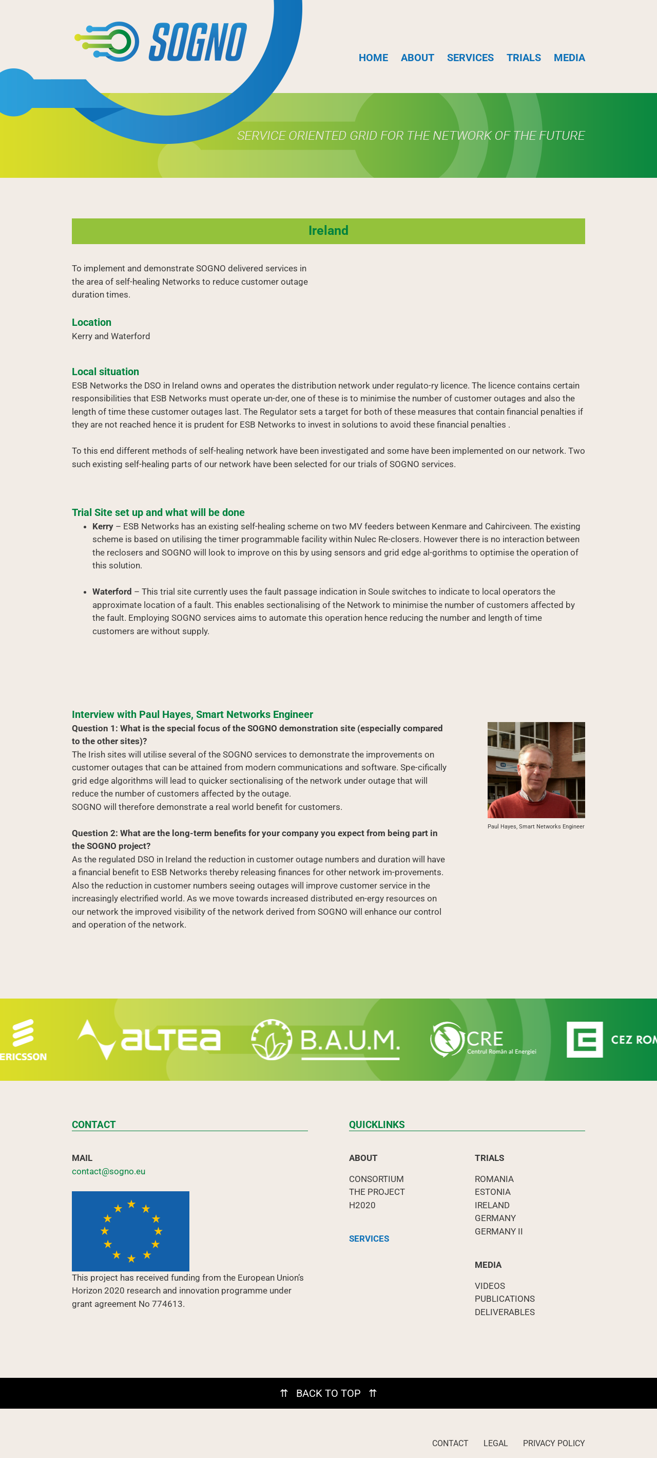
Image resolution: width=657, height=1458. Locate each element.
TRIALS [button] (524, 57)
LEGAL (496, 1443)
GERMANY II (499, 1231)
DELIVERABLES (505, 1312)
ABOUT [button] (417, 57)
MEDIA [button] (569, 57)
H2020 (362, 1205)
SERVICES (470, 57)
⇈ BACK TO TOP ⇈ (328, 1393)
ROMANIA (494, 1179)
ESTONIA (493, 1192)
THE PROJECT (377, 1192)
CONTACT (450, 1443)
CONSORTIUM (376, 1179)
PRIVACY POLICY (554, 1443)
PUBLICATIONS (505, 1299)
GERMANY (495, 1218)
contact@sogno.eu (108, 1171)
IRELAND (492, 1205)
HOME (373, 57)
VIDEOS (490, 1286)
